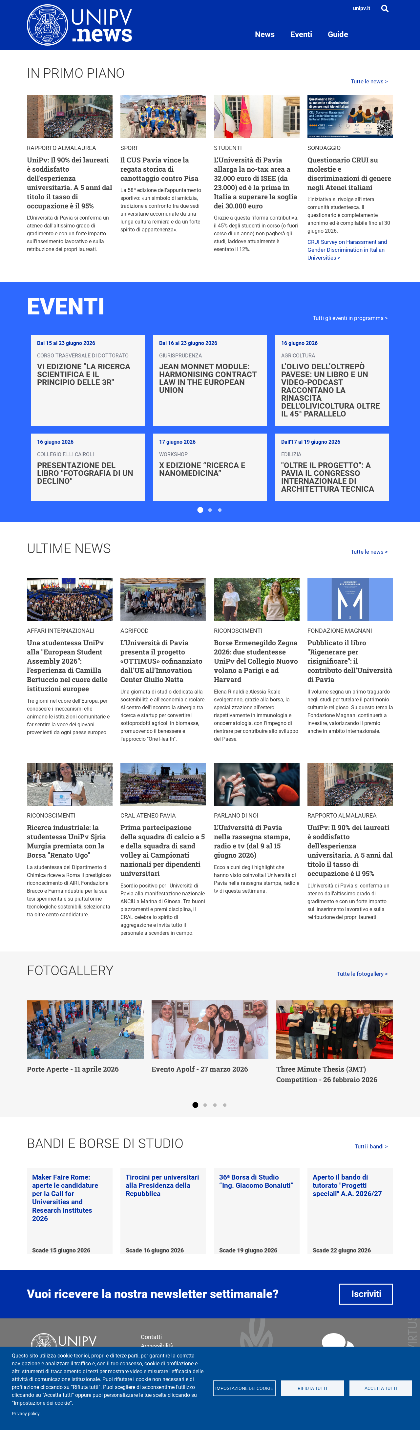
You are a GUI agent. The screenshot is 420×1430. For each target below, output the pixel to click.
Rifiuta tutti (312, 1388)
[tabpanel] (210, 418)
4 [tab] (224, 1105)
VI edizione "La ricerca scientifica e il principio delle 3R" (83, 374)
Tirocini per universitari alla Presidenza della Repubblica (162, 1185)
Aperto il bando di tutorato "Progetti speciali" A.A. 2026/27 (347, 1185)
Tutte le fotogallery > (362, 974)
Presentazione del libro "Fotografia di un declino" (85, 473)
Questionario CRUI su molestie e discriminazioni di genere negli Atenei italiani (349, 173)
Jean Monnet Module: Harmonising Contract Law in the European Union (208, 378)
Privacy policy (26, 1413)
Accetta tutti (381, 1388)
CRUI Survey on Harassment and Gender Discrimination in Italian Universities (347, 250)
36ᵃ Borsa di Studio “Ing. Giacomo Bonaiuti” (256, 1181)
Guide (338, 34)
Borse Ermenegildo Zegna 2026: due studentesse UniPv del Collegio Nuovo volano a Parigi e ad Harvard (256, 661)
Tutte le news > (369, 81)
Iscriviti (366, 1294)
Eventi (301, 34)
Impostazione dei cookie (244, 1388)
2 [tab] (210, 510)
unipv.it (361, 8)
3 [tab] (220, 510)
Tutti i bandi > (371, 1146)
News (265, 34)
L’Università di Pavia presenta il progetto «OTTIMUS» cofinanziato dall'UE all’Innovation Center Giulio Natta (161, 661)
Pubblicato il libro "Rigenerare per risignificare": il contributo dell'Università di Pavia (349, 661)
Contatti (151, 1337)
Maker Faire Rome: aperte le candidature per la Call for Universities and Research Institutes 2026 (65, 1198)
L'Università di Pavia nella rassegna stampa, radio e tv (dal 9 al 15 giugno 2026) (252, 841)
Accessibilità (157, 1345)
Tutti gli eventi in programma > (350, 318)
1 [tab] (200, 510)
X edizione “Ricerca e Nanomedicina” (202, 469)
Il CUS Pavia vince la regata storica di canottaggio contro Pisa (159, 169)
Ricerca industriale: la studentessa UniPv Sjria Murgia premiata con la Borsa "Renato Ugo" (66, 841)
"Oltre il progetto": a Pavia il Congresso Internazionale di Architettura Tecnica (327, 477)
